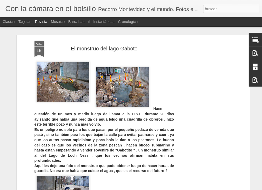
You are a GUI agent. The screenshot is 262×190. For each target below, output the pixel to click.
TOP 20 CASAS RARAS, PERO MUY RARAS (228, 183)
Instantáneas (103, 22)
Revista (41, 22)
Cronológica (128, 22)
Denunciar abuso (167, 187)
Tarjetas (24, 22)
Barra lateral (79, 22)
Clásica (9, 22)
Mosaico (58, 22)
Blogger (150, 187)
